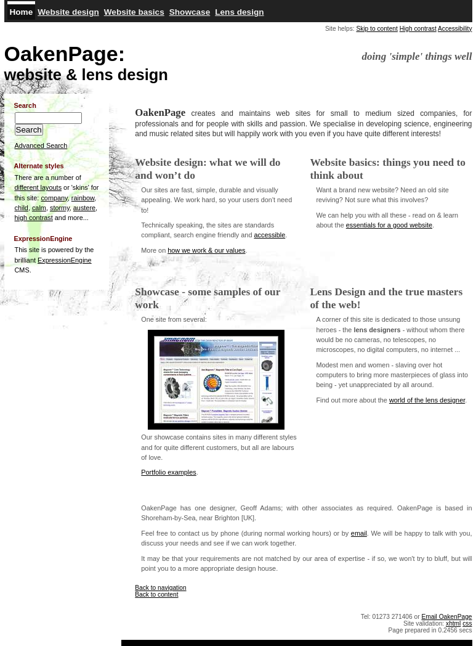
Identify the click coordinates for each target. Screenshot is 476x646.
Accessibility (455, 28)
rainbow (82, 198)
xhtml (453, 623)
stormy (60, 207)
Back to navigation (160, 587)
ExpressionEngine (65, 260)
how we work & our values (206, 250)
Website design (68, 12)
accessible (269, 235)
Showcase (190, 12)
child (21, 207)
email (359, 533)
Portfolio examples (168, 472)
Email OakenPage (446, 616)
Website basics (134, 12)
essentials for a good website (389, 225)
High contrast (418, 28)
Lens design (239, 12)
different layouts (38, 187)
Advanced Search (41, 145)
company (54, 198)
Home (21, 12)
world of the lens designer (427, 400)
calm (39, 207)
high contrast (34, 217)
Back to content (156, 594)
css (467, 623)
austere (84, 207)
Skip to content (376, 28)
